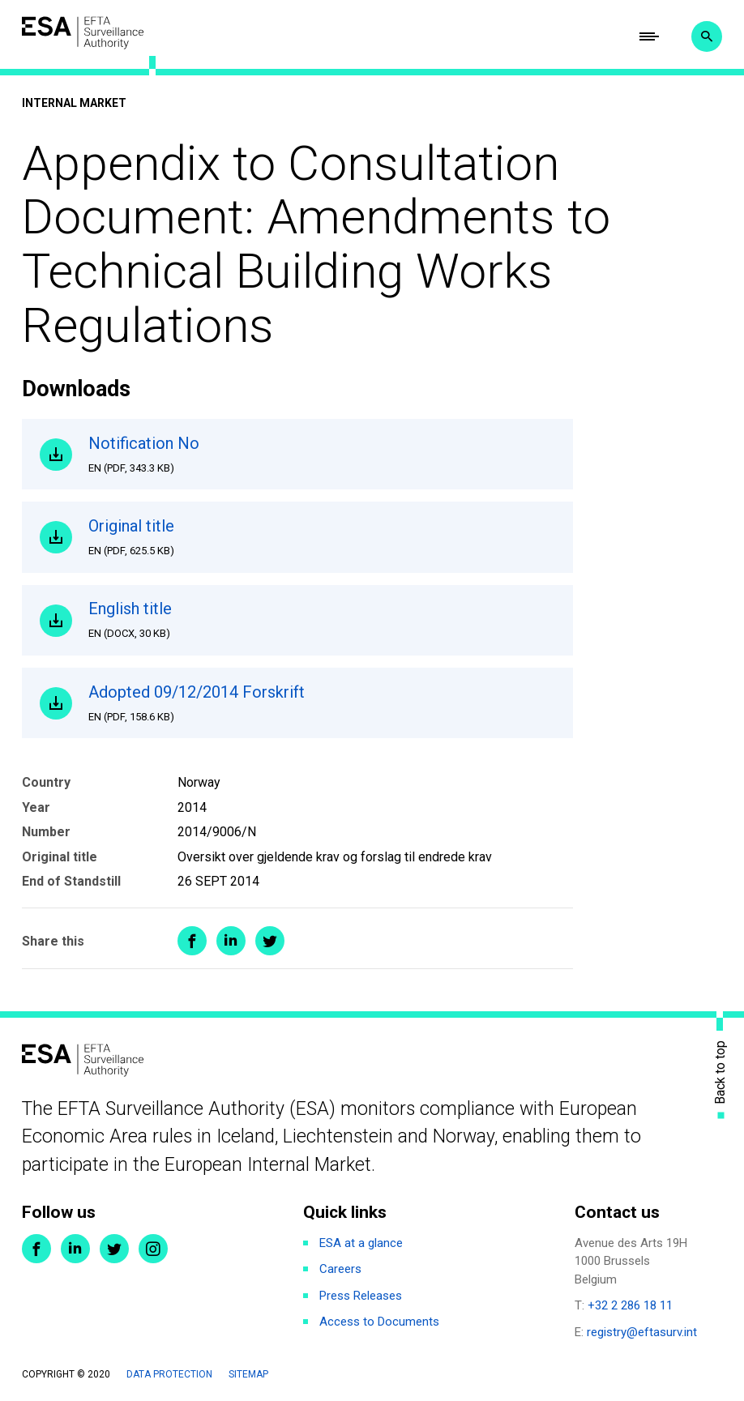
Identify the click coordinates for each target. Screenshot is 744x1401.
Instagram (153, 1248)
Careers (340, 1269)
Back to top (720, 1072)
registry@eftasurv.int (642, 1332)
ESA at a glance (361, 1243)
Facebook (36, 1248)
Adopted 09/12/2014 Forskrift (321, 703)
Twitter (114, 1248)
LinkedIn (75, 1248)
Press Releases (360, 1295)
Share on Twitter (269, 940)
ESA (82, 32)
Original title (321, 537)
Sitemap (248, 1374)
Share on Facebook (192, 940)
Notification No (321, 455)
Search (706, 36)
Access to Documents (379, 1321)
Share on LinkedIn (231, 940)
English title (321, 620)
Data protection (169, 1374)
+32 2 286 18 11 (630, 1305)
